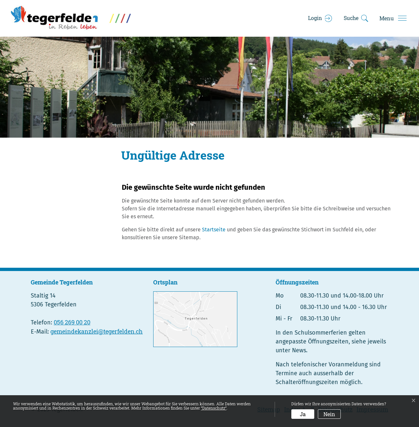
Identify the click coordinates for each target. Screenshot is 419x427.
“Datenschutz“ (214, 408)
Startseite (214, 229)
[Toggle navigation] (392, 18)
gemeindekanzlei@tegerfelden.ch (96, 331)
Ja (303, 414)
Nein (329, 414)
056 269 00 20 (72, 322)
